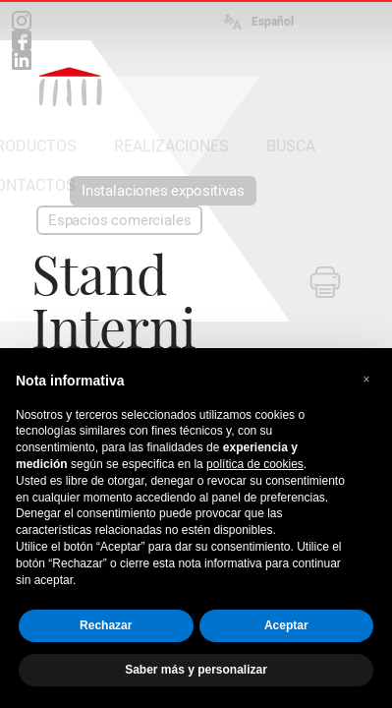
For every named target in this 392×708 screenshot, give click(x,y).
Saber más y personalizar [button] (196, 670)
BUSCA (290, 146)
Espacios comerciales (119, 220)
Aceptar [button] (286, 625)
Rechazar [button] (106, 625)
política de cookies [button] (255, 464)
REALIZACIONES (171, 146)
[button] (366, 379)
